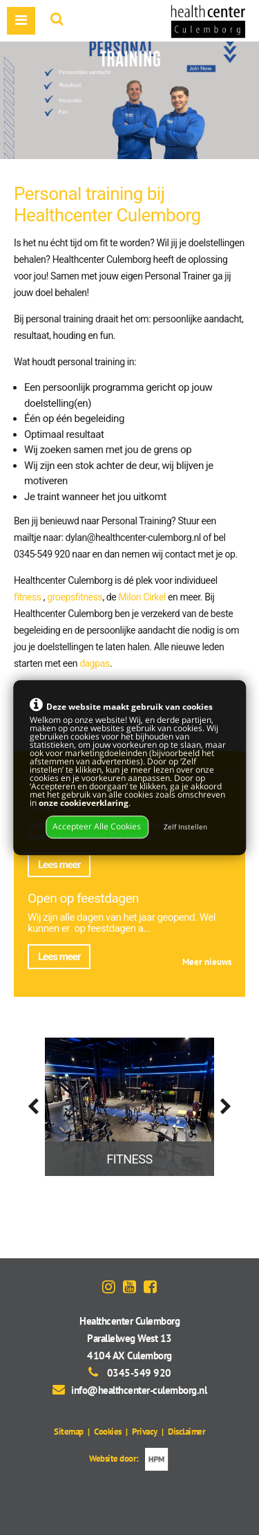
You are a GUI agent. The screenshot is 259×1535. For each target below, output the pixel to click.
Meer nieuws (206, 962)
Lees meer (59, 864)
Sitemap (69, 1431)
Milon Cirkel (141, 597)
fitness (27, 597)
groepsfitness (74, 597)
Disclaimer (186, 1431)
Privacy (144, 1431)
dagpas (94, 663)
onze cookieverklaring (83, 803)
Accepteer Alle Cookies (96, 827)
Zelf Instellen (185, 827)
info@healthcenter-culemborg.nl (139, 1390)
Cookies (108, 1431)
